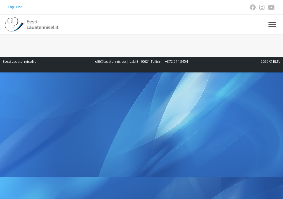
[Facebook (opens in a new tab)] (253, 7)
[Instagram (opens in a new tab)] (262, 7)
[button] (272, 24)
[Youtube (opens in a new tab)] (270, 7)
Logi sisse (15, 7)
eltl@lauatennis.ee (110, 61)
